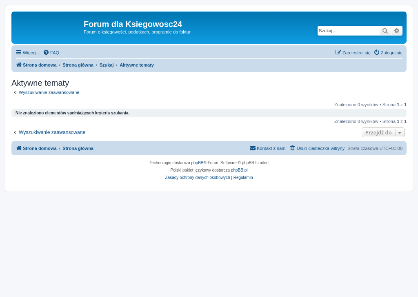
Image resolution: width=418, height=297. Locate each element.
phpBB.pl (239, 170)
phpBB (197, 163)
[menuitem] (51, 53)
